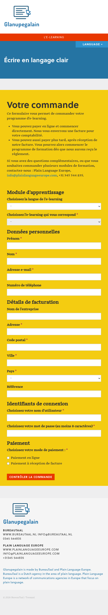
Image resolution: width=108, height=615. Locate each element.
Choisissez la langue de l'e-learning (34, 199)
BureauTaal (17, 597)
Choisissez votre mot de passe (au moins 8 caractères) (51, 426)
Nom (12, 254)
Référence (15, 387)
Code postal (17, 340)
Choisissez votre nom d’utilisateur (35, 411)
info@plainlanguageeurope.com (32, 175)
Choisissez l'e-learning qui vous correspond (42, 215)
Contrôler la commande (30, 477)
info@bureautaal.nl (55, 534)
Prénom (14, 239)
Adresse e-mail (20, 270)
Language (93, 44)
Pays (11, 371)
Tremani (30, 597)
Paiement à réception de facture (34, 463)
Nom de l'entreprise (23, 309)
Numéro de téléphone (24, 285)
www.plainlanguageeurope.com (31, 549)
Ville (12, 356)
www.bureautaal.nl (20, 534)
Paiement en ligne (23, 458)
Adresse (14, 325)
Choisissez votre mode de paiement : (37, 450)
